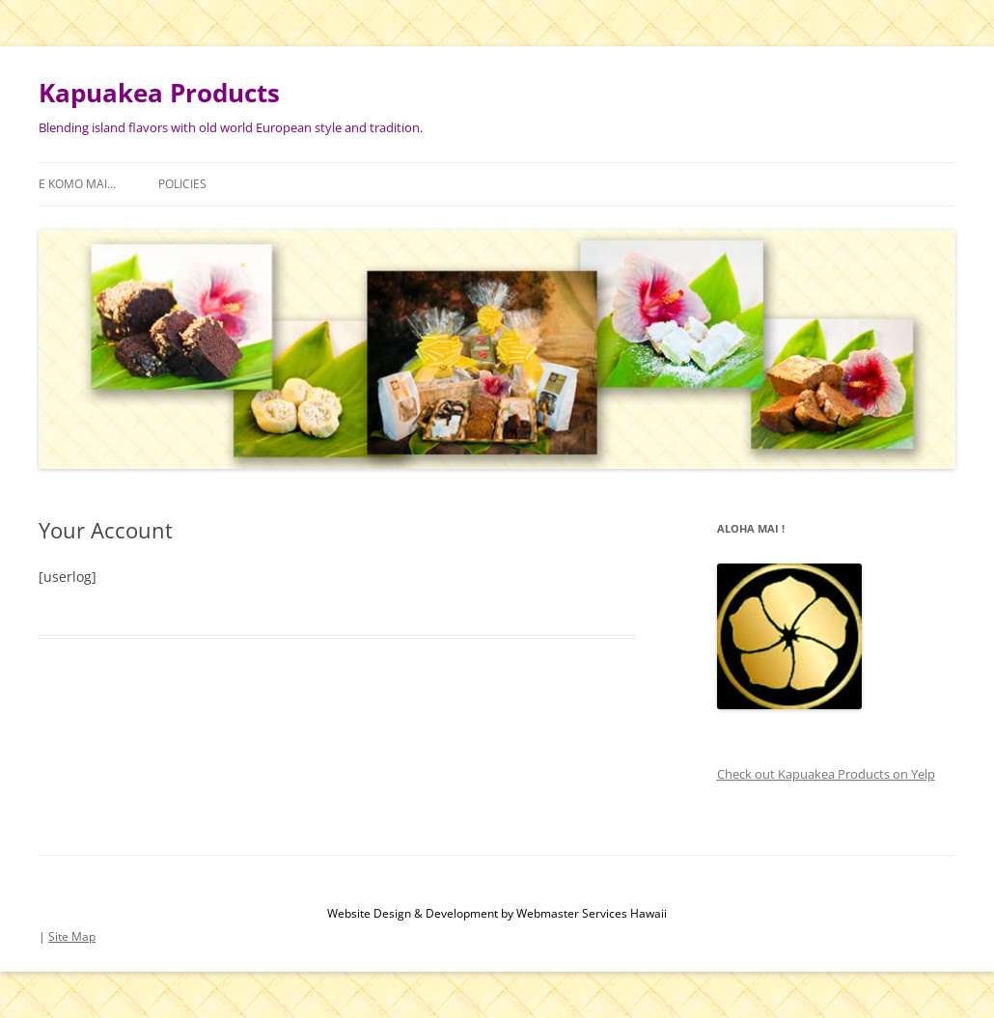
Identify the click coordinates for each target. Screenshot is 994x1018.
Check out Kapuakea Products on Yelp (826, 774)
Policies (182, 184)
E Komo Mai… (77, 184)
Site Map (72, 936)
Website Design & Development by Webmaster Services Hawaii (497, 913)
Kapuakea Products (159, 92)
